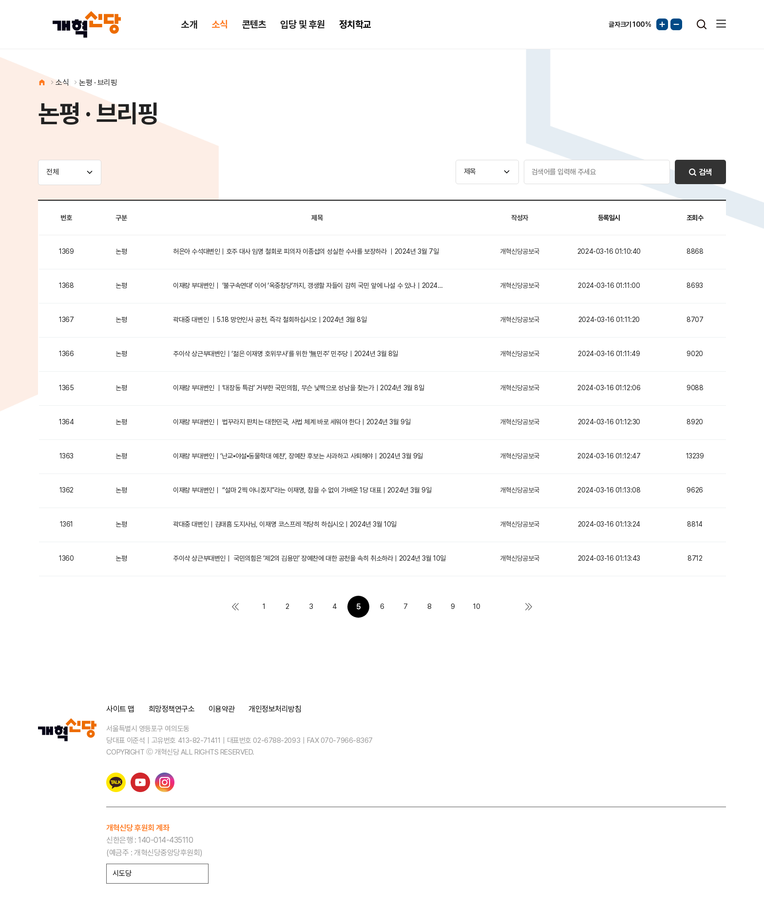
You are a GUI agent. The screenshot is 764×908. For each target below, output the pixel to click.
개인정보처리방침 (274, 709)
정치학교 (355, 24)
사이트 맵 (120, 709)
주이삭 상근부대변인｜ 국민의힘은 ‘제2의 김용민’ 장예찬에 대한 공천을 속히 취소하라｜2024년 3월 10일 (309, 558)
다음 (500, 607)
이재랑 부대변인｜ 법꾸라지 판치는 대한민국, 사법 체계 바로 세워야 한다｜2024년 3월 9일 (291, 421)
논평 (121, 251)
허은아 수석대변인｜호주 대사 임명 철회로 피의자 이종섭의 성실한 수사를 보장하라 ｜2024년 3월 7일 (306, 251)
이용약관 (222, 709)
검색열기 (702, 24)
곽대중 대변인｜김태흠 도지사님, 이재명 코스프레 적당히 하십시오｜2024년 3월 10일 (285, 524)
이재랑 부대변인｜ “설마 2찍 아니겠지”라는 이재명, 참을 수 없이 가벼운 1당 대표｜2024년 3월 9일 (302, 490)
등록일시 (609, 218)
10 (476, 606)
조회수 (695, 218)
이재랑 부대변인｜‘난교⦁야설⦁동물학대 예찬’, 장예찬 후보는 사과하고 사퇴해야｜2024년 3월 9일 (298, 456)
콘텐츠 (254, 24)
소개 (189, 24)
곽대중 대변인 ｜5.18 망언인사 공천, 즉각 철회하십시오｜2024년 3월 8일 (270, 319)
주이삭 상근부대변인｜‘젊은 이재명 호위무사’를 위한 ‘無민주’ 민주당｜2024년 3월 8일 (285, 353)
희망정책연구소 (172, 709)
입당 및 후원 (302, 24)
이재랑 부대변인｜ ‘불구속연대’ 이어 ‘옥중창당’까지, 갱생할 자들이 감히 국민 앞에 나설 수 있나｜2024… (307, 285)
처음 (235, 607)
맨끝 (529, 607)
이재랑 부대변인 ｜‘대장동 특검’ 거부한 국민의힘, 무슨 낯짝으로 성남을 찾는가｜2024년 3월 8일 (298, 387)
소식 (220, 24)
